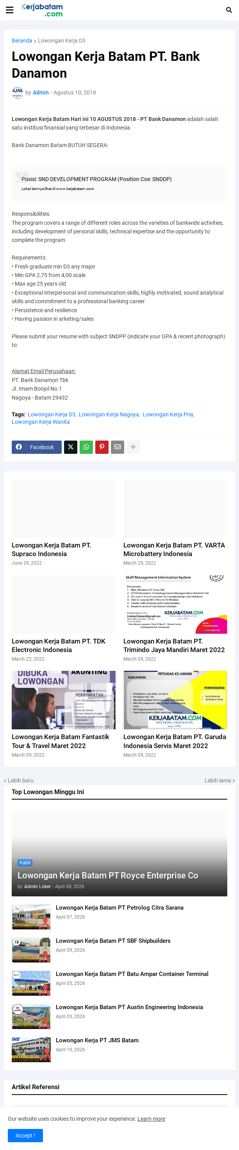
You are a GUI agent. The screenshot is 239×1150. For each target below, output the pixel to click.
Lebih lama (218, 780)
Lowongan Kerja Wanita (41, 422)
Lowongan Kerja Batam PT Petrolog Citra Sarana (120, 907)
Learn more (151, 1119)
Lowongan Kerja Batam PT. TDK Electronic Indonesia (58, 645)
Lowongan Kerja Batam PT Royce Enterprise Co (108, 875)
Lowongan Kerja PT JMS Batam (97, 1040)
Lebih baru (21, 780)
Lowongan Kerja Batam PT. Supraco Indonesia (51, 549)
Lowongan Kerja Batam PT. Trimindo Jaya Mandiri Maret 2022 (174, 645)
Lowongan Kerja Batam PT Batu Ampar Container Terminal (132, 974)
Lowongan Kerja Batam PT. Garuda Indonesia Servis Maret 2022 (174, 741)
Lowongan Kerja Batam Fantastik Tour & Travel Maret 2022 (60, 741)
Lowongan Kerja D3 (62, 40)
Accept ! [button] (25, 1135)
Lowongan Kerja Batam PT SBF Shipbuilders (113, 940)
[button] (9, 10)
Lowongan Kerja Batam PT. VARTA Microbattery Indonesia (174, 549)
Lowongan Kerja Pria (168, 414)
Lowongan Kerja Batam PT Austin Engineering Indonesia (129, 1007)
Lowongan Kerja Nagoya (109, 414)
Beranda (22, 40)
